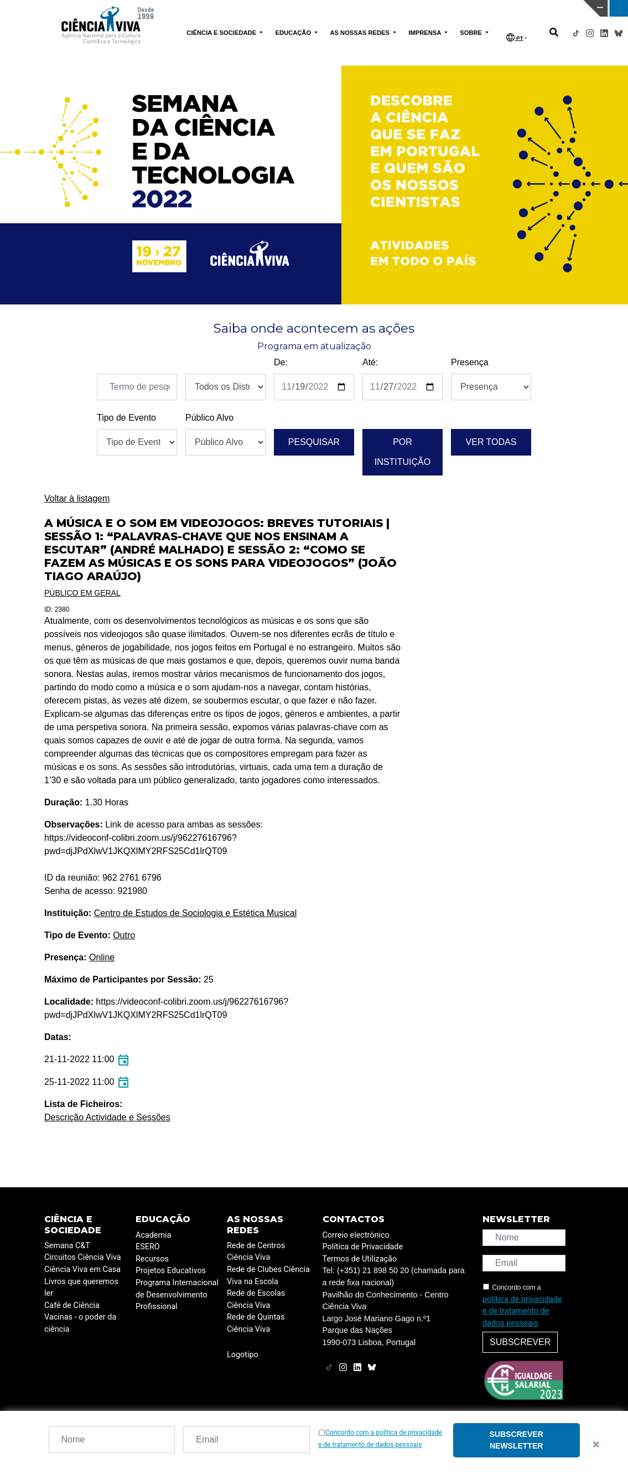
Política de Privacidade (363, 1247)
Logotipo (242, 1354)
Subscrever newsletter (516, 1440)
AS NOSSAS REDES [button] (360, 32)
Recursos (152, 1259)
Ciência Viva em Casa (82, 1269)
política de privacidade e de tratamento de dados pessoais (522, 1311)
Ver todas (491, 442)
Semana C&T (67, 1245)
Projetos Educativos (171, 1270)
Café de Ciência (72, 1305)
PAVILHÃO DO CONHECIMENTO (298, 7)
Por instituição (402, 452)
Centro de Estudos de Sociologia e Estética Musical (195, 913)
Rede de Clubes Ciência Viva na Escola (268, 1275)
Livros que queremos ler (81, 1288)
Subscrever (520, 1342)
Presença (470, 362)
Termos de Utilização (360, 1259)
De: (281, 362)
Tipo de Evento (126, 417)
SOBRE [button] (472, 32)
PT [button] (514, 37)
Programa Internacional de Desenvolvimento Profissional (177, 1294)
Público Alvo (209, 417)
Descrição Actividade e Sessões (107, 1117)
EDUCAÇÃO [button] (294, 32)
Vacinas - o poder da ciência (80, 1323)
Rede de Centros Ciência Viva (256, 1252)
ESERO (148, 1247)
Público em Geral (82, 592)
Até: (370, 362)
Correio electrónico (356, 1235)
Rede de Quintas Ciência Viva (255, 1323)
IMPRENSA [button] (425, 32)
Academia (153, 1235)
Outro (124, 935)
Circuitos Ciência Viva (82, 1257)
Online (102, 957)
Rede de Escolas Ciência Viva (256, 1299)
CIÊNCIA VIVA (440, 8)
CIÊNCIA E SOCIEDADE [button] (222, 32)
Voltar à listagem (77, 498)
